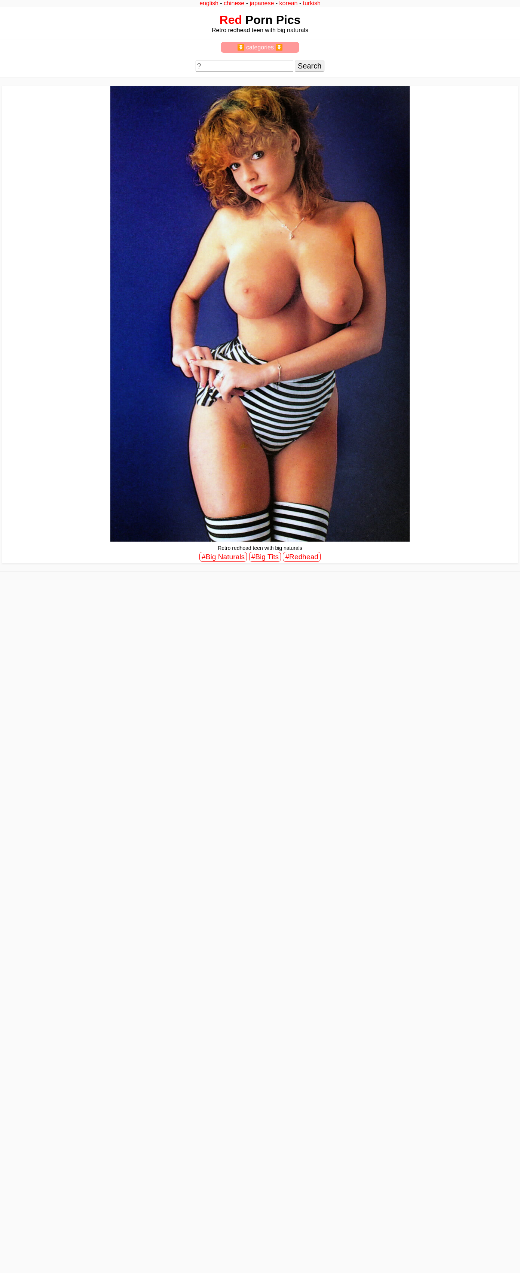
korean (288, 3)
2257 (12, 1248)
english (208, 3)
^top (388, 1248)
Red (231, 20)
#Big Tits (265, 557)
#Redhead (301, 557)
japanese (262, 3)
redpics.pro (396, 1259)
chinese (234, 3)
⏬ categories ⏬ (260, 47)
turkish (312, 3)
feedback (32, 1248)
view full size (62, 820)
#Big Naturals (223, 557)
